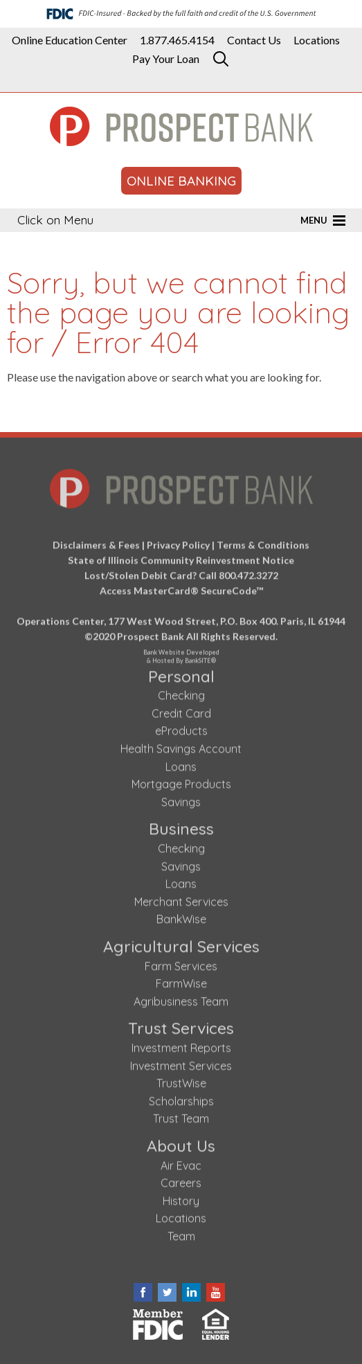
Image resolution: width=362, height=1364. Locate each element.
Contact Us (254, 40)
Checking (181, 693)
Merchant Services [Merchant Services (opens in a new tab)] (181, 899)
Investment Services (181, 1063)
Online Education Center (69, 40)
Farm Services (181, 963)
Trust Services (181, 1026)
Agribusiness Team (181, 998)
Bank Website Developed (181, 652)
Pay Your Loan (165, 58)
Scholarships (181, 1098)
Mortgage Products (181, 782)
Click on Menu (55, 220)
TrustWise (181, 1081)
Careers (181, 1180)
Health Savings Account (181, 746)
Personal (181, 673)
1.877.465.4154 (177, 40)
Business (181, 826)
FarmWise (181, 981)
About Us (181, 1143)
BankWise (181, 917)
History (181, 1198)
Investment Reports (181, 1045)
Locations (316, 40)
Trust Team (181, 1116)
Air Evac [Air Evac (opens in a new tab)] (181, 1162)
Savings (181, 799)
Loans (181, 764)
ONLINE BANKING (181, 180)
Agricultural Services (181, 943)
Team (181, 1233)
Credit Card (181, 710)
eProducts (181, 728)
